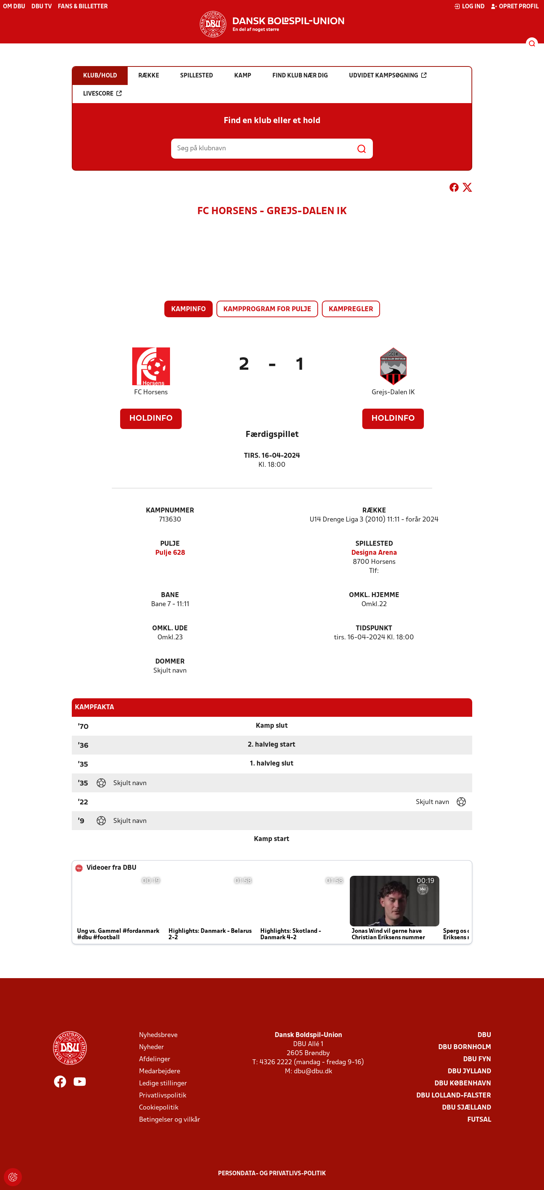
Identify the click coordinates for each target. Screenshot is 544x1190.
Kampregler (351, 309)
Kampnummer (170, 511)
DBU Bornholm (464, 1047)
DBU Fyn (477, 1059)
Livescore (102, 94)
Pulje (170, 544)
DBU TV (41, 6)
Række (374, 511)
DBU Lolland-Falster (453, 1096)
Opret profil (515, 6)
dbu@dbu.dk (313, 1071)
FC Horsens (151, 392)
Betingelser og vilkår (169, 1120)
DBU (484, 1035)
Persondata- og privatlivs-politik (272, 1173)
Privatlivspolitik (162, 1096)
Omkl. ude (170, 628)
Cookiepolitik (158, 1108)
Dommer (170, 662)
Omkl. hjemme (374, 595)
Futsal (479, 1120)
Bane (170, 595)
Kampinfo (188, 309)
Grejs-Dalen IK (393, 392)
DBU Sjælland (466, 1108)
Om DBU (14, 6)
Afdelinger (154, 1059)
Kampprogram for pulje (267, 309)
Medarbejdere (159, 1071)
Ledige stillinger (163, 1083)
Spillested (374, 544)
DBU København (462, 1083)
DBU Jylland (469, 1071)
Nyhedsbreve (158, 1035)
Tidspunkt (374, 628)
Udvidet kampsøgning (388, 76)
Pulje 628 (170, 553)
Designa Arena (374, 553)
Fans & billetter (83, 6)
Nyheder (151, 1047)
